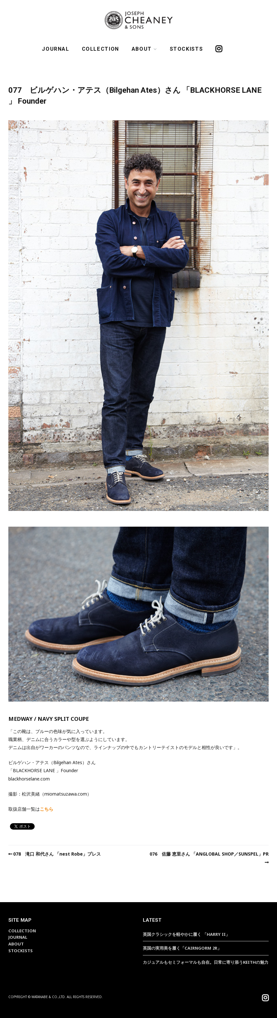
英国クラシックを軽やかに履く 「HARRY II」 (186, 934)
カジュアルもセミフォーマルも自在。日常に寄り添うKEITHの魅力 (205, 962)
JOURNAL (55, 49)
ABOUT (142, 49)
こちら (46, 809)
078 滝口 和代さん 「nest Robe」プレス (57, 854)
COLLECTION (100, 49)
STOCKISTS (186, 49)
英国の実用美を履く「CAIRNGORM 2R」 (182, 948)
